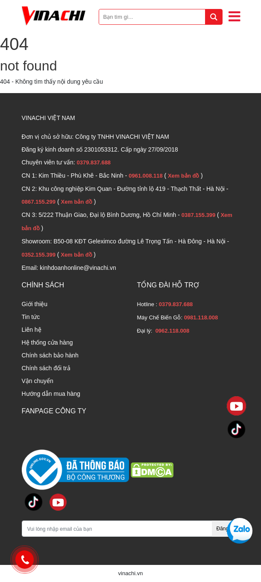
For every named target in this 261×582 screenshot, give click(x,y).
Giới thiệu (35, 304)
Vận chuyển (37, 380)
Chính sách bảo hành (50, 355)
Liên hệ (31, 329)
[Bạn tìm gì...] (160, 16)
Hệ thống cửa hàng (47, 342)
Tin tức (31, 316)
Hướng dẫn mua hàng (51, 393)
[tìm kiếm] (213, 16)
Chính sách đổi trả (46, 368)
